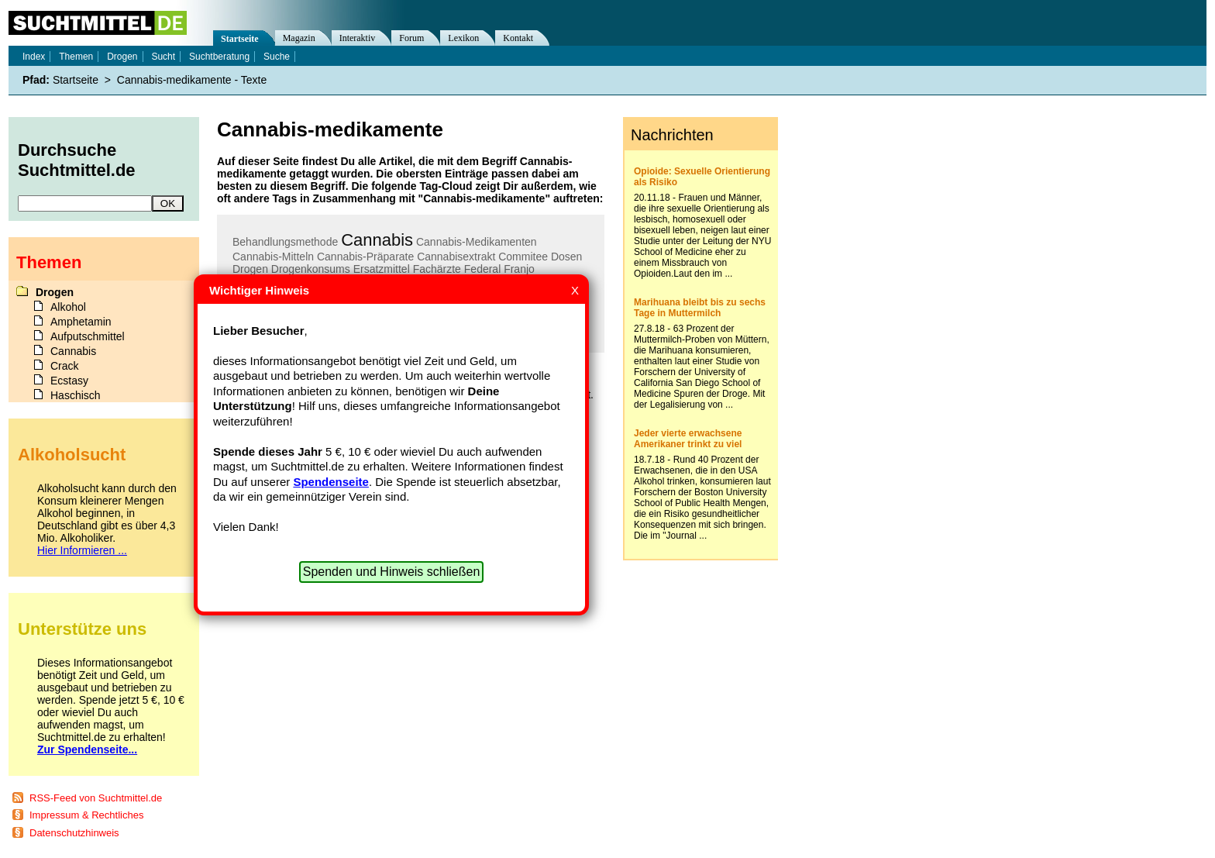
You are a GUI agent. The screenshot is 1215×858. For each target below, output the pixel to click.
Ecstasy (69, 380)
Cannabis (377, 240)
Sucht (163, 56)
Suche (276, 56)
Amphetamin (81, 321)
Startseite (240, 38)
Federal (482, 269)
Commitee (523, 256)
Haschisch (75, 395)
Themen (76, 56)
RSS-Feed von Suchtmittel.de (95, 798)
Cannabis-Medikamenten (476, 242)
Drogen (250, 269)
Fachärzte (437, 269)
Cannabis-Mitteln (273, 256)
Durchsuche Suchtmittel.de (77, 160)
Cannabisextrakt (456, 256)
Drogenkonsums (310, 269)
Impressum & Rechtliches (86, 815)
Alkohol (68, 307)
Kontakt (518, 38)
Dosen (566, 256)
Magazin (299, 38)
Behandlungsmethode (285, 242)
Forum (411, 38)
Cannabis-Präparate (365, 256)
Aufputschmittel (87, 336)
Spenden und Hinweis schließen (391, 571)
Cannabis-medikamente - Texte (192, 80)
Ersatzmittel (381, 269)
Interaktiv (357, 38)
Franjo (519, 269)
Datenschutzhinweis (74, 833)
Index (33, 56)
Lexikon (463, 38)
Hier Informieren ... (82, 550)
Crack (64, 366)
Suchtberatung (219, 56)
